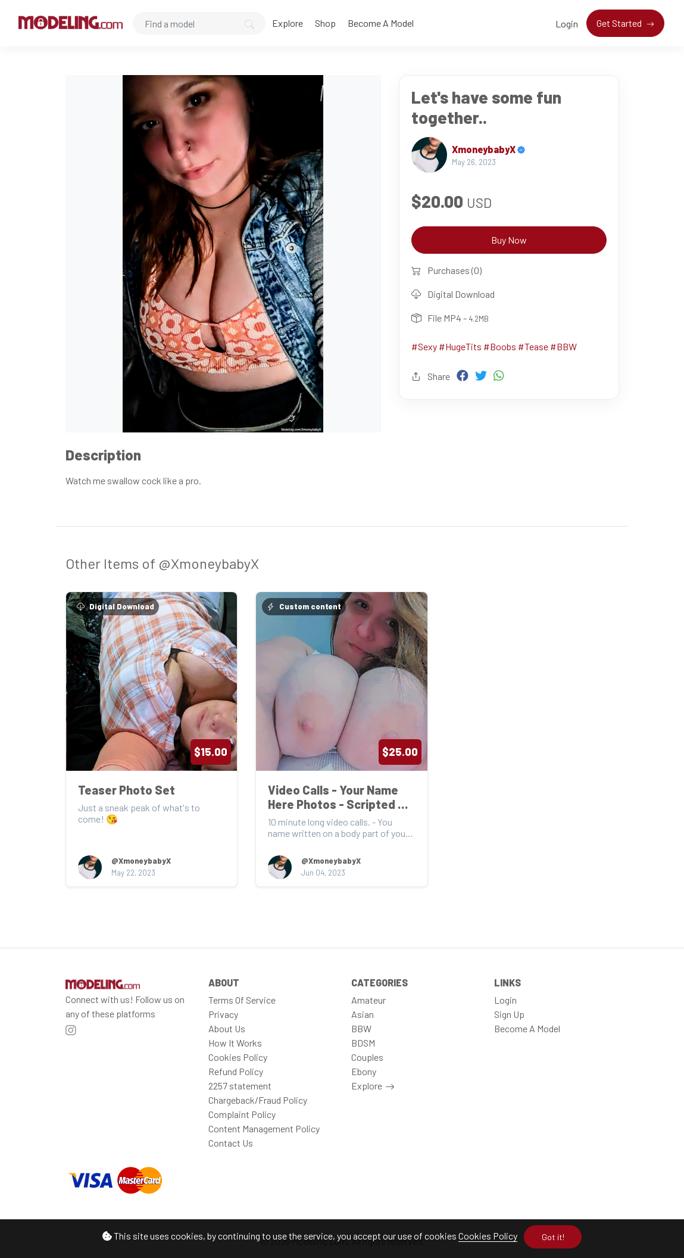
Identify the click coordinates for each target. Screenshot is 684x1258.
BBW (361, 1028)
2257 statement (239, 1085)
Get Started (620, 23)
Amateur (368, 999)
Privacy (223, 1014)
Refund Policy (235, 1071)
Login (566, 23)
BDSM (363, 1042)
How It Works (235, 1042)
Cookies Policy (487, 1235)
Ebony (363, 1071)
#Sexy (424, 346)
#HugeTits (460, 346)
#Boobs (499, 346)
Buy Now (509, 239)
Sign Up (509, 1014)
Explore (287, 23)
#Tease (533, 346)
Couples (367, 1057)
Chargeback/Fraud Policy (257, 1100)
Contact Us (230, 1142)
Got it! (553, 1237)
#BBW (563, 346)
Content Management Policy (264, 1128)
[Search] (199, 23)
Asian (362, 1014)
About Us (226, 1028)
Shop (325, 23)
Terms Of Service (242, 999)
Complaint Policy (242, 1114)
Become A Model (381, 23)
